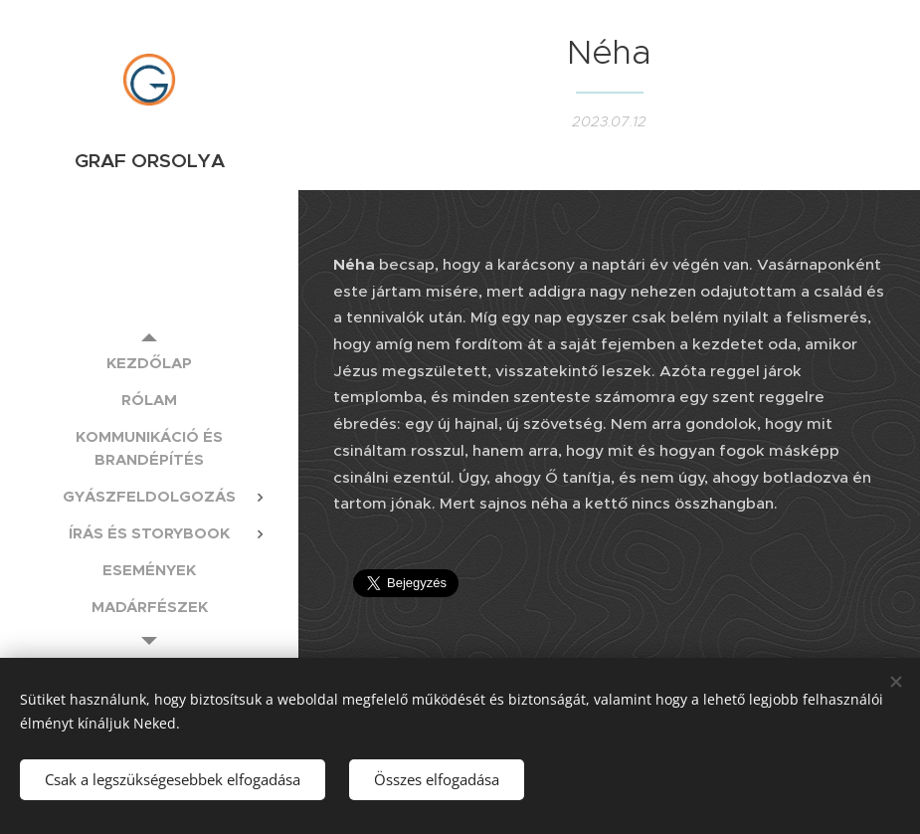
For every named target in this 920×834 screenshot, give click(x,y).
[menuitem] (149, 362)
